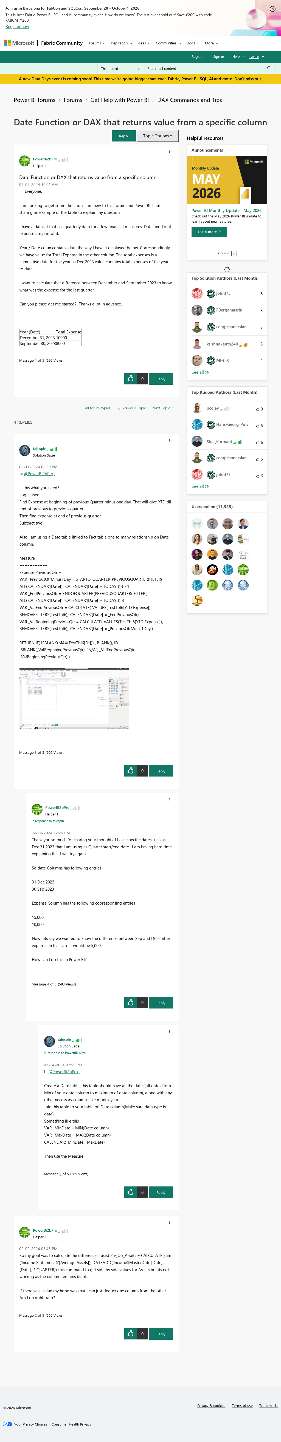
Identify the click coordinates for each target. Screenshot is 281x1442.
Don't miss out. (248, 78)
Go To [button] (254, 56)
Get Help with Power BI (120, 99)
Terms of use (242, 1405)
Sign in (218, 56)
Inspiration (119, 43)
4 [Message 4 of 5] (48, 984)
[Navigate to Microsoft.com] (19, 43)
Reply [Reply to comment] (160, 771)
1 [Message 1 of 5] (36, 360)
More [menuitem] (209, 43)
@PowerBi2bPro (38, 473)
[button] (124, 135)
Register (198, 56)
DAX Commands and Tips (189, 99)
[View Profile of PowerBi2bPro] (45, 159)
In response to (48, 820)
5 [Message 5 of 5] (60, 1173)
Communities (166, 43)
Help (236, 56)
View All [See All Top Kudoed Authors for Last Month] (201, 486)
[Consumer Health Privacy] (71, 1424)
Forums (95, 43)
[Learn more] (209, 232)
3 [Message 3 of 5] (36, 752)
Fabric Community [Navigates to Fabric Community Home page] (62, 42)
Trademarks (268, 1405)
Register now (17, 26)
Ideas (141, 43)
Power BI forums (34, 99)
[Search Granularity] (120, 68)
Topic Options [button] (156, 135)
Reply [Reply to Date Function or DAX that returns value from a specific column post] (160, 378)
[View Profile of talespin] (39, 448)
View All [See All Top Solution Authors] (201, 372)
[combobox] (209, 68)
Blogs (190, 43)
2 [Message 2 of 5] (36, 1315)
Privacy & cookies (211, 1405)
